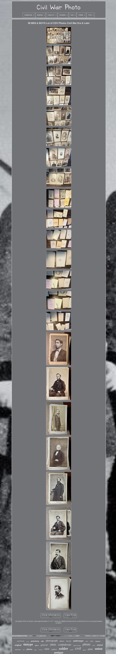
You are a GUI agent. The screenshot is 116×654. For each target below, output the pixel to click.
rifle (42, 641)
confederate (64, 644)
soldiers (54, 649)
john (87, 641)
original (18, 645)
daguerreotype (77, 645)
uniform (20, 641)
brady (35, 650)
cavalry (40, 649)
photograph (52, 640)
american (18, 649)
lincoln (68, 641)
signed (84, 650)
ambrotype (78, 641)
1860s (53, 644)
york (93, 645)
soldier (63, 648)
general (44, 645)
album (62, 641)
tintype (28, 644)
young (27, 641)
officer (37, 645)
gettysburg (35, 641)
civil (78, 648)
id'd (24, 649)
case (91, 641)
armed (100, 645)
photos (29, 649)
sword (71, 649)
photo (86, 644)
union (98, 648)
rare (46, 648)
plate (90, 649)
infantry (97, 641)
